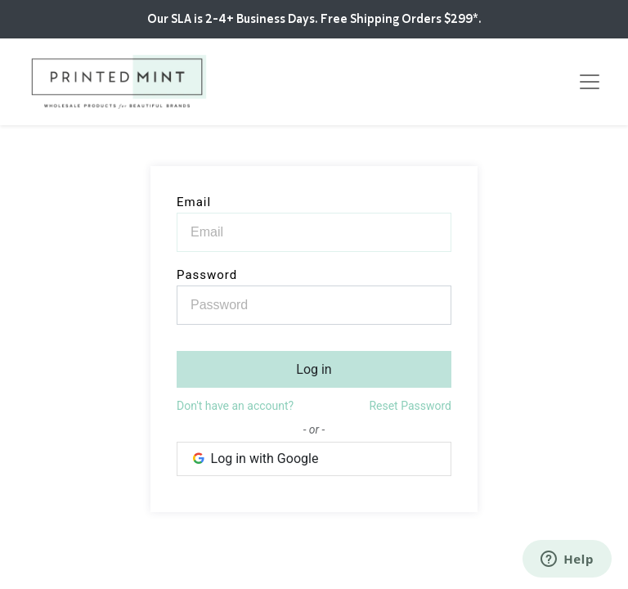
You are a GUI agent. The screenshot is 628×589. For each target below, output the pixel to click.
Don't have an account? (235, 405)
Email (194, 202)
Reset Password (410, 405)
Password (207, 275)
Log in (313, 369)
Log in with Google (254, 458)
